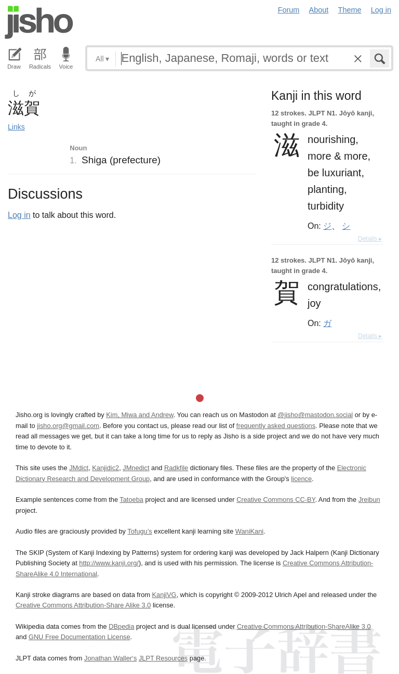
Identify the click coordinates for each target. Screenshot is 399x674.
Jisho (39, 22)
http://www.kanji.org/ (109, 563)
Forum (289, 10)
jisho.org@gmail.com (68, 426)
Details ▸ (370, 238)
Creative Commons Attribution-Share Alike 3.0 (83, 605)
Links (16, 127)
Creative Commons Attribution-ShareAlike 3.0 (303, 626)
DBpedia (121, 626)
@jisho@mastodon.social (315, 415)
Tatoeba (131, 499)
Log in (381, 10)
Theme (350, 10)
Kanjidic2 (105, 468)
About (319, 10)
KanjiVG (164, 595)
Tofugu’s (139, 531)
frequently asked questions (275, 426)
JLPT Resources (163, 658)
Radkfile (176, 468)
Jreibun (369, 499)
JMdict (78, 468)
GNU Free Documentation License (79, 637)
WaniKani (249, 531)
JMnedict (136, 468)
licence (301, 479)
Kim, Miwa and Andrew (139, 415)
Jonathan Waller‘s (110, 658)
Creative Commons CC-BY (275, 499)
